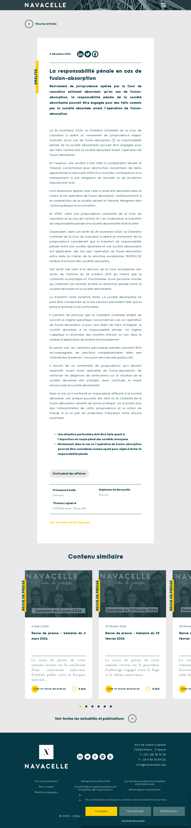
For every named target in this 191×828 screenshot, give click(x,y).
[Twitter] (87, 54)
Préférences (169, 811)
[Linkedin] (80, 54)
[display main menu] (163, 5)
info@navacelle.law (150, 764)
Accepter (101, 811)
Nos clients (46, 786)
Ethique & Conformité (95, 780)
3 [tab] (92, 707)
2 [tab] (86, 707)
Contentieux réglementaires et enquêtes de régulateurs (95, 788)
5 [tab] (105, 707)
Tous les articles (41, 24)
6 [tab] (111, 707)
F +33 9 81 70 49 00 (152, 759)
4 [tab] (99, 707)
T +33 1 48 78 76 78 (152, 755)
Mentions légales (46, 791)
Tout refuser (135, 811)
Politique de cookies (133, 820)
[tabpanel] (58, 634)
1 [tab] (80, 707)
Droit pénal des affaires (69, 473)
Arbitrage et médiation (144, 789)
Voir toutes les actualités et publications (95, 719)
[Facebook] (95, 54)
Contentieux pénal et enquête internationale (145, 782)
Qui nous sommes (46, 780)
